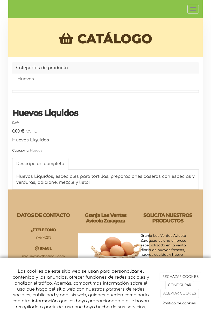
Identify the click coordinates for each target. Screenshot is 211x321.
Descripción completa (40, 163)
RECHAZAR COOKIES (181, 277)
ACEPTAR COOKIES (179, 293)
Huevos (25, 79)
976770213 (43, 237)
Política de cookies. (179, 303)
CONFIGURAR (179, 285)
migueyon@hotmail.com (43, 256)
